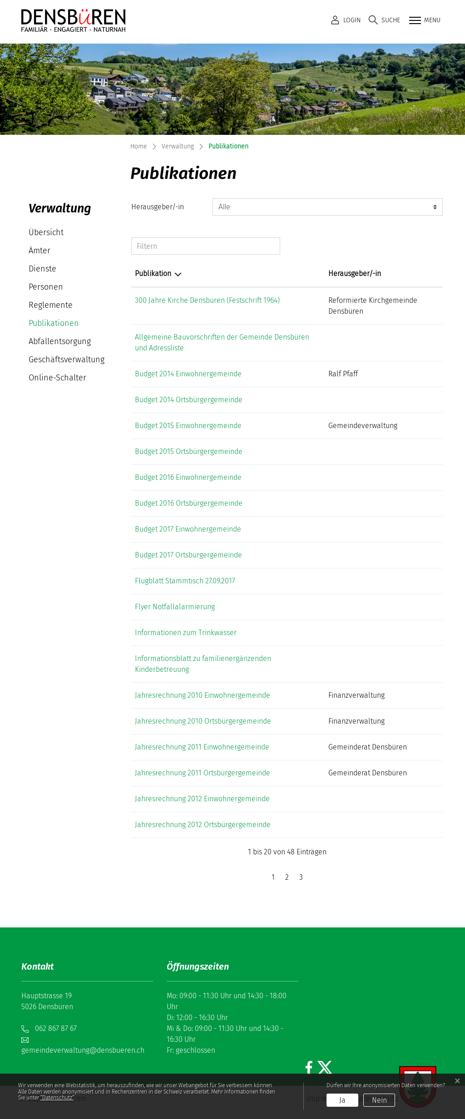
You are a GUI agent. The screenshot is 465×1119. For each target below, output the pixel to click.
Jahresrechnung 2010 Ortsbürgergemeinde (203, 721)
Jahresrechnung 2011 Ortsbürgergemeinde (202, 773)
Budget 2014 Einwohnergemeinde (188, 374)
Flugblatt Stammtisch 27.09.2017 (185, 581)
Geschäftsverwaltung (66, 360)
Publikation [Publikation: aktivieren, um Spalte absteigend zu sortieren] (153, 273)
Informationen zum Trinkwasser (186, 632)
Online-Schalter (57, 378)
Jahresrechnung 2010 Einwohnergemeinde (202, 695)
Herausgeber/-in (157, 206)
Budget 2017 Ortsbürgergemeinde (188, 555)
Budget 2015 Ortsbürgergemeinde (188, 451)
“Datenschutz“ (57, 1097)
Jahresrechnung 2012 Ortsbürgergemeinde (203, 824)
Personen (46, 287)
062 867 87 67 (56, 1028)
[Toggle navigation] (424, 21)
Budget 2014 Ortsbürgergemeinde (188, 399)
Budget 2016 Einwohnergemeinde (188, 477)
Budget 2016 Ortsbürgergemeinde (188, 503)
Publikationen (55, 325)
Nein (379, 1100)
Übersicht (46, 232)
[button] (384, 20)
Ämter (39, 251)
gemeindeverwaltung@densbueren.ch (82, 1050)
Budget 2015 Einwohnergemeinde (188, 425)
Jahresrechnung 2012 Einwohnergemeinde (202, 798)
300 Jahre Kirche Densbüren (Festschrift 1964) (207, 300)
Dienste (42, 269)
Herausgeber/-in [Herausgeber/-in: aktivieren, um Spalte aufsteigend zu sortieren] (354, 273)
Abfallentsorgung (60, 341)
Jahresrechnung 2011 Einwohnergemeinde (202, 747)
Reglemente (51, 305)
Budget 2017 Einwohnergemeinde (188, 529)
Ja (342, 1100)
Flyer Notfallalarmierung (175, 606)
